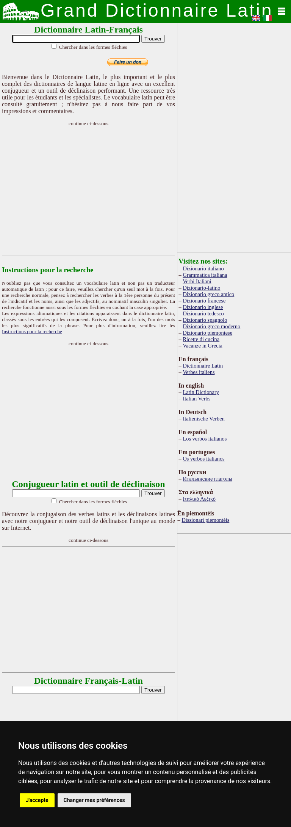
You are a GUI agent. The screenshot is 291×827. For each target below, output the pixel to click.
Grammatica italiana (205, 275)
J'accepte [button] (37, 800)
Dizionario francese (204, 301)
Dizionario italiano (203, 268)
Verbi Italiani (197, 281)
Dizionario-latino (201, 288)
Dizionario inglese (203, 307)
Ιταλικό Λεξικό (199, 499)
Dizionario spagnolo (205, 320)
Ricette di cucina (201, 339)
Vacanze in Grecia (202, 346)
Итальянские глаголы (207, 479)
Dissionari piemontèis (205, 520)
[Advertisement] (115, 193)
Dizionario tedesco (203, 313)
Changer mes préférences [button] (94, 800)
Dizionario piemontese (207, 333)
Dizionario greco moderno (211, 326)
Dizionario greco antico (208, 294)
